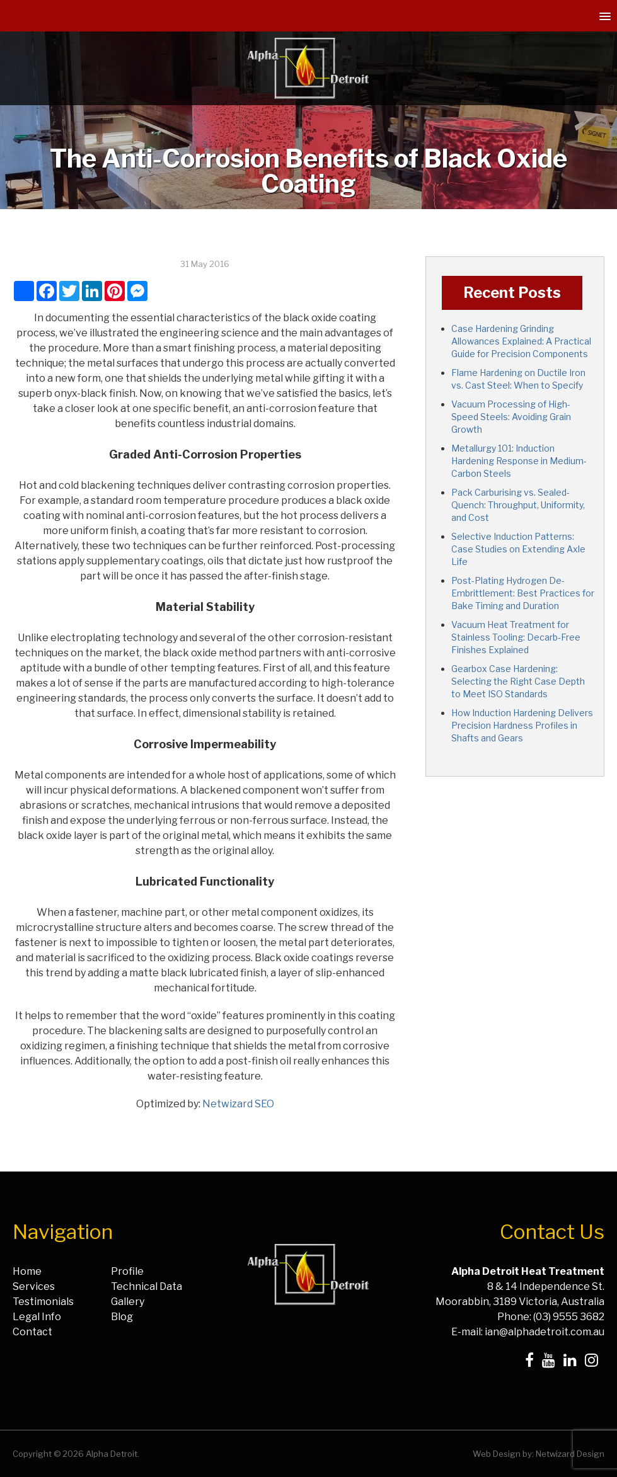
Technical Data (146, 1286)
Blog (122, 1317)
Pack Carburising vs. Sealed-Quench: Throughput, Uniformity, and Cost (518, 505)
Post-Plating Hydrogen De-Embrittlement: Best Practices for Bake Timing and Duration (522, 593)
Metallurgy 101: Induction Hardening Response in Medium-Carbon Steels (519, 461)
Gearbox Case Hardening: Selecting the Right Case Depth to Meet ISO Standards (518, 681)
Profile (127, 1271)
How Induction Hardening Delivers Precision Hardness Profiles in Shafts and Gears (522, 725)
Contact (32, 1332)
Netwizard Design (570, 1454)
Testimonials (43, 1302)
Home (27, 1271)
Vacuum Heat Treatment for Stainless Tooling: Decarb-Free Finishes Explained (515, 637)
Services (34, 1286)
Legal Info (37, 1317)
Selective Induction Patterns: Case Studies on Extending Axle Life (518, 549)
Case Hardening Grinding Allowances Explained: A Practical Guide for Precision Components (521, 341)
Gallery (127, 1302)
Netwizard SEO (238, 1104)
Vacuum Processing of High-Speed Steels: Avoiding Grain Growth (511, 417)
